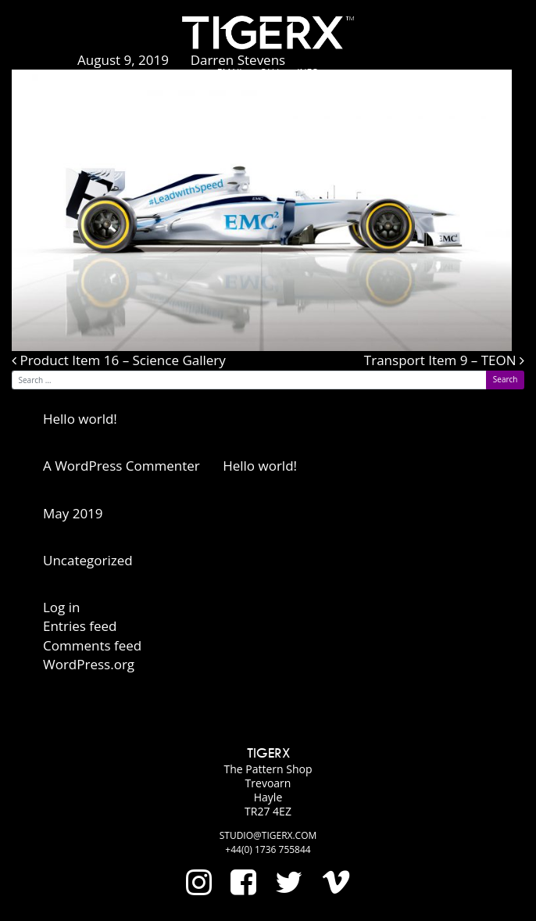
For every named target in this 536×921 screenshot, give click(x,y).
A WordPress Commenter (121, 466)
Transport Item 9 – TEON (444, 360)
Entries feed (79, 626)
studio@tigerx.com (268, 835)
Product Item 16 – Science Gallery (119, 360)
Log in (61, 607)
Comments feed (92, 645)
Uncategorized (88, 560)
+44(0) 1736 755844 (267, 849)
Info (308, 72)
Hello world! (80, 419)
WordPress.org (88, 664)
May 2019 (73, 513)
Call (271, 72)
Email (231, 72)
